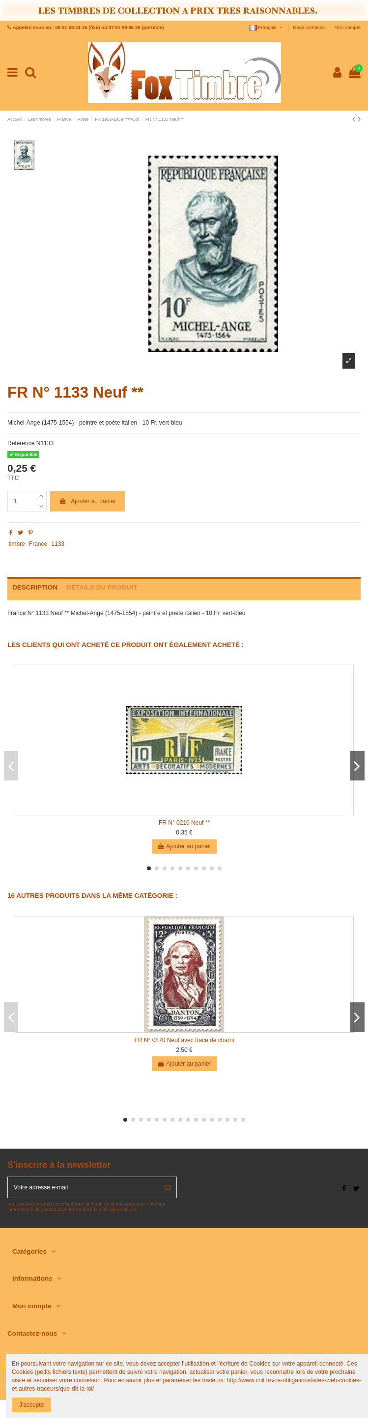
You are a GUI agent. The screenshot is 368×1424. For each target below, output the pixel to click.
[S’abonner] (167, 1187)
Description (34, 587)
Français (266, 27)
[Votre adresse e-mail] (83, 1187)
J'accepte (31, 1404)
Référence (20, 443)
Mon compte (347, 27)
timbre (16, 543)
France (38, 543)
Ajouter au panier (87, 501)
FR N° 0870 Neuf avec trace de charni (184, 1040)
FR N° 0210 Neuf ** (184, 822)
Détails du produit (102, 587)
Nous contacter (309, 27)
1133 (57, 543)
